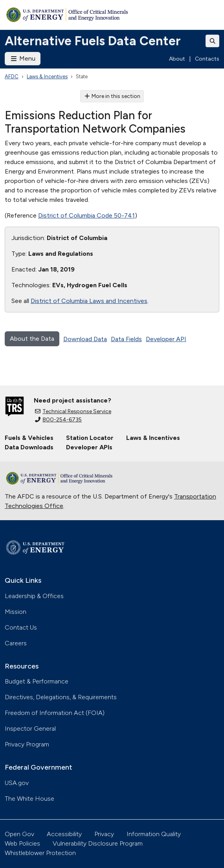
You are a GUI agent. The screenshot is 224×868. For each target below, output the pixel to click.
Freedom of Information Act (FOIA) (55, 713)
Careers (16, 643)
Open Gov (19, 834)
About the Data (32, 338)
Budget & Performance (36, 681)
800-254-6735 (58, 419)
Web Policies (22, 843)
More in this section (112, 96)
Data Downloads (29, 447)
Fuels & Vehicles (29, 437)
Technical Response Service (73, 411)
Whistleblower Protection (40, 853)
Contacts (207, 58)
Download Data (85, 339)
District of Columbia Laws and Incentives (89, 301)
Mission (15, 611)
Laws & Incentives (47, 76)
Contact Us (21, 627)
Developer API (166, 339)
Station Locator (90, 437)
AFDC (11, 76)
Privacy (104, 834)
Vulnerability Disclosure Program (98, 843)
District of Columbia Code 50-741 (86, 215)
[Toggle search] (213, 41)
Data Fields (126, 339)
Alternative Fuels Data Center (93, 40)
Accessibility (64, 834)
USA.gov (17, 783)
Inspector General (30, 728)
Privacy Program (27, 744)
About (177, 58)
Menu (22, 58)
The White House (29, 798)
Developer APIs (89, 447)
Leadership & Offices (34, 596)
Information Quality (154, 834)
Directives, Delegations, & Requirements (61, 697)
